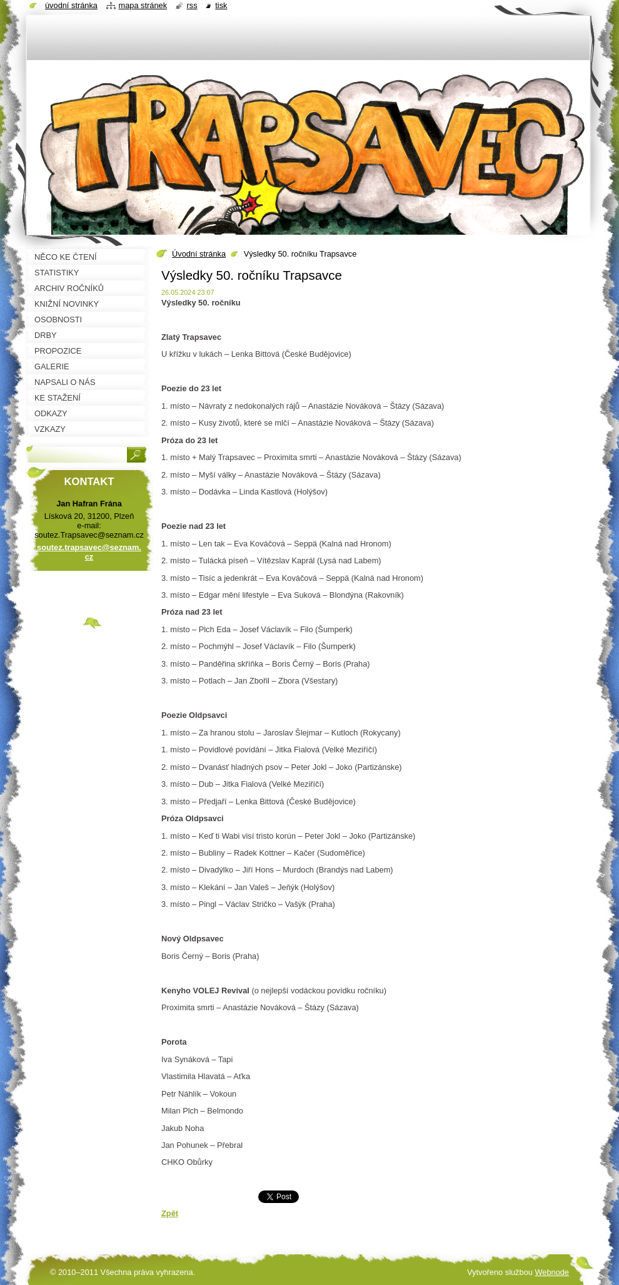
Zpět (169, 1213)
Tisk (221, 5)
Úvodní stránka (199, 254)
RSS (192, 5)
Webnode (552, 1272)
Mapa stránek (143, 5)
